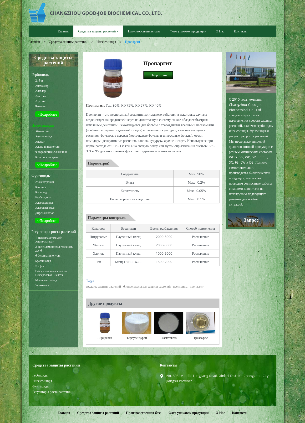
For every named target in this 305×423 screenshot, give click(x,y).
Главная (63, 31)
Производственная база (144, 31)
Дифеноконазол (44, 213)
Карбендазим (43, 197)
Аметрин (40, 96)
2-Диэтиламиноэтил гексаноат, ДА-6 (54, 249)
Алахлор (40, 91)
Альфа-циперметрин (47, 147)
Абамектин (42, 131)
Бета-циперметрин (46, 157)
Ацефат (40, 142)
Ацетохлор (41, 86)
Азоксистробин (44, 182)
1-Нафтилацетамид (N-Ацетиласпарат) (49, 239)
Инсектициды (106, 41)
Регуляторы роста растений (53, 231)
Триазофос (200, 337)
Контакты (240, 31)
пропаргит (196, 286)
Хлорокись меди (45, 208)
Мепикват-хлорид (46, 280)
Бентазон (40, 106)
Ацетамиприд (43, 136)
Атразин (40, 101)
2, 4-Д (39, 81)
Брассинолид (43, 261)
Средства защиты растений (68, 41)
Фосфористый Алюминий (51, 152)
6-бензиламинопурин (48, 256)
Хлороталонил (44, 203)
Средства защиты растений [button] (97, 31)
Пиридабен (104, 337)
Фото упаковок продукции (188, 31)
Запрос (156, 75)
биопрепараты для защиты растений (147, 286)
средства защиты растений (103, 286)
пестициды (180, 286)
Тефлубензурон (137, 337)
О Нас (220, 31)
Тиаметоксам (168, 337)
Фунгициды (41, 175)
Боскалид (41, 192)
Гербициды (40, 74)
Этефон (40, 266)
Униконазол (42, 285)
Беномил (40, 187)
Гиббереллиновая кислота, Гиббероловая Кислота (51, 273)
